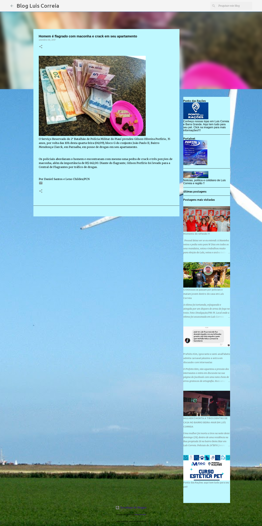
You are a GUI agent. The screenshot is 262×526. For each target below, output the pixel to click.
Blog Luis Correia (38, 6)
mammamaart (140, 514)
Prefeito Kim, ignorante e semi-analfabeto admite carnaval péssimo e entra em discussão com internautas (206, 358)
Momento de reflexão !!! (196, 233)
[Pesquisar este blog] (234, 6)
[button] (41, 47)
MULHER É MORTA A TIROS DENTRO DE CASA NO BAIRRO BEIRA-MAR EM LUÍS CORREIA (205, 422)
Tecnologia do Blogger (131, 507)
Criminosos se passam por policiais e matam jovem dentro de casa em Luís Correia (203, 293)
